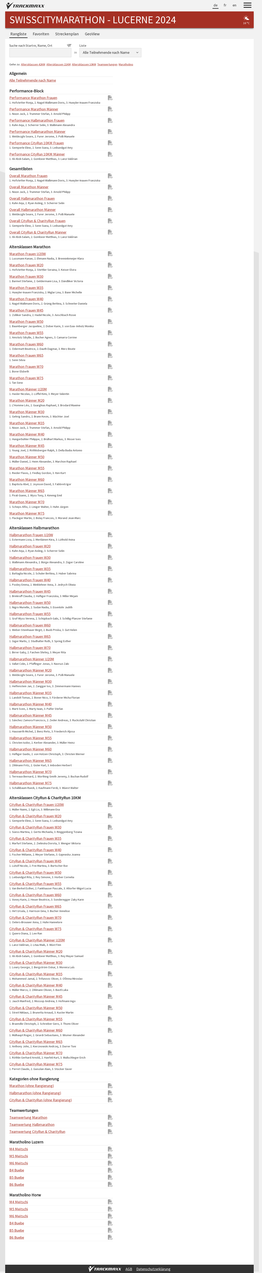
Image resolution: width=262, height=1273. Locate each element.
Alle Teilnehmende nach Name (17, 80)
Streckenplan (67, 33)
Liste (82, 45)
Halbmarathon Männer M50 (17, 726)
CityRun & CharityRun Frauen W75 (17, 928)
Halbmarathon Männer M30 (17, 681)
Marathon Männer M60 (17, 479)
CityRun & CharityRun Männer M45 (17, 996)
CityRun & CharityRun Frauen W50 (17, 872)
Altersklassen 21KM (58, 64)
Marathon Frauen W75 (17, 378)
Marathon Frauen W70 (17, 366)
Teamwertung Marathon (17, 1117)
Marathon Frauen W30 (17, 276)
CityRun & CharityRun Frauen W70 (17, 917)
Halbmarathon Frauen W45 (17, 591)
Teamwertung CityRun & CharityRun (17, 1131)
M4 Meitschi (17, 1149)
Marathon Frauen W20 (17, 265)
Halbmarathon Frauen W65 (17, 636)
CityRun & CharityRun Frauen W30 (17, 827)
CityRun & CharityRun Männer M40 (17, 985)
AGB (129, 1269)
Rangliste (18, 33)
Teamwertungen (107, 64)
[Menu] (247, 6)
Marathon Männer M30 (17, 411)
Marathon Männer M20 (17, 400)
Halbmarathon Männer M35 (17, 692)
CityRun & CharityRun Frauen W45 (17, 861)
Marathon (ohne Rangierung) (17, 1085)
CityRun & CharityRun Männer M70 (17, 1052)
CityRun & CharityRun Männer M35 (17, 974)
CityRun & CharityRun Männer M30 (17, 962)
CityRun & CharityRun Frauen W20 (17, 816)
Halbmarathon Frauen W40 (17, 580)
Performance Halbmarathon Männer (17, 131)
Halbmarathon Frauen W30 (17, 557)
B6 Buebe (16, 1184)
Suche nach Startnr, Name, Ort (40, 45)
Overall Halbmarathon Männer (17, 209)
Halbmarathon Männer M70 (17, 771)
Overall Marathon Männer (17, 187)
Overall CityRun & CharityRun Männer (17, 232)
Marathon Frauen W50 (17, 321)
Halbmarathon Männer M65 (17, 760)
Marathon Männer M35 (17, 423)
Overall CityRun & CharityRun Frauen (17, 220)
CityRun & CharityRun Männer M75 (17, 1064)
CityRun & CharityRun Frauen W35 (17, 838)
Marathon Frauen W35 (17, 287)
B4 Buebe (16, 1170)
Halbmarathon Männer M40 (17, 704)
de (215, 5)
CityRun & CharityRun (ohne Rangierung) (17, 1100)
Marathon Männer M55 (17, 468)
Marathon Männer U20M (17, 389)
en (234, 5)
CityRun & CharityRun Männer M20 (17, 951)
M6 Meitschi (17, 1163)
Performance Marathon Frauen (17, 97)
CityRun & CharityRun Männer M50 (17, 1007)
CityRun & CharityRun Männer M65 (17, 1041)
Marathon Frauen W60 (17, 344)
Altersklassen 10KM (84, 64)
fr (225, 5)
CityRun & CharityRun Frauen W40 (17, 849)
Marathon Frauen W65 (17, 355)
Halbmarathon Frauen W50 (17, 602)
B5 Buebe (16, 1177)
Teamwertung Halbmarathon (17, 1124)
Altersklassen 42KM (33, 64)
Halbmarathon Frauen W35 (17, 568)
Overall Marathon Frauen (17, 175)
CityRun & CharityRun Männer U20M (17, 940)
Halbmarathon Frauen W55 (17, 613)
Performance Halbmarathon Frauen (17, 120)
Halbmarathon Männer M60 (17, 749)
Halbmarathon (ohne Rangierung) (17, 1093)
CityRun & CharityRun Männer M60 (17, 1030)
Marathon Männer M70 (17, 501)
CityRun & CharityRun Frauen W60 (17, 894)
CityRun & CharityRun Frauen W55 (17, 883)
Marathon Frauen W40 (17, 298)
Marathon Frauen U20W (17, 253)
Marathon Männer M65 (17, 490)
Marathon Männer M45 (17, 445)
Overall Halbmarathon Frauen (17, 198)
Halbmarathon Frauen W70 (17, 647)
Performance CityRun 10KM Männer (17, 154)
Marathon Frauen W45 (17, 310)
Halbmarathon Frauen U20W (17, 534)
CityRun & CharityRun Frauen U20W (17, 804)
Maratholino (126, 64)
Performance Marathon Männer (17, 109)
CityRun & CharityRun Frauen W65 (17, 906)
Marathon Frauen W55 (17, 332)
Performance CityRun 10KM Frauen (17, 143)
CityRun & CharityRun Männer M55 (17, 1019)
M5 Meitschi (17, 1156)
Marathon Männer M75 (17, 513)
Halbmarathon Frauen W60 (17, 625)
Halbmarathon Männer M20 (17, 670)
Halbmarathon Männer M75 (17, 783)
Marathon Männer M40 (17, 434)
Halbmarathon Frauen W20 (17, 546)
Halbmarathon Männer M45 (17, 715)
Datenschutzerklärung (153, 1269)
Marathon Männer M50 (17, 456)
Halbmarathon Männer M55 (17, 738)
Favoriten (41, 33)
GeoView (92, 33)
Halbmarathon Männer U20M (17, 659)
